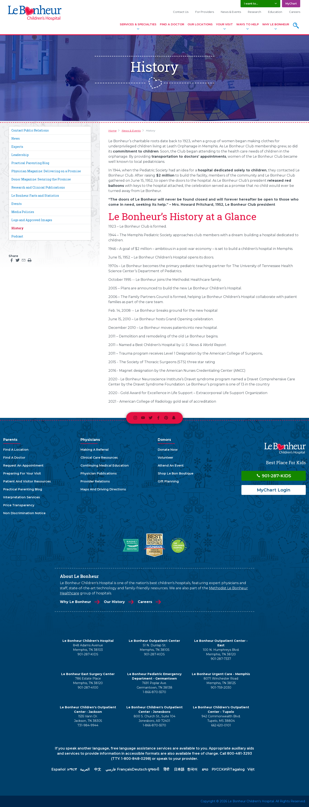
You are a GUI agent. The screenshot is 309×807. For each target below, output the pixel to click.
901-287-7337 (221, 659)
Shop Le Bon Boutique (175, 473)
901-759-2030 (221, 687)
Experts (17, 147)
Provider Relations (95, 481)
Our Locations (200, 24)
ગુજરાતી (153, 769)
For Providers (204, 12)
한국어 (192, 769)
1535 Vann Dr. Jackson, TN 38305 (88, 718)
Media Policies (22, 212)
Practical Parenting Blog (30, 163)
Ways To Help (247, 24)
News (15, 138)
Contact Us (180, 12)
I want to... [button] (251, 3)
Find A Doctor (172, 24)
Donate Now (168, 450)
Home (112, 130)
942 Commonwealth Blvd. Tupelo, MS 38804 (221, 718)
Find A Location (16, 450)
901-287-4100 (88, 687)
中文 (97, 769)
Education (275, 12)
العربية (84, 769)
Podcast (17, 236)
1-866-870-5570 (154, 692)
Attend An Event (171, 465)
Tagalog (237, 769)
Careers (294, 12)
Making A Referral (94, 450)
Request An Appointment (23, 465)
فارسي (111, 769)
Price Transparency (18, 505)
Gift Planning (168, 481)
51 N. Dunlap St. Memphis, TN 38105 (154, 647)
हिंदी (166, 769)
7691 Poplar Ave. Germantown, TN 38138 (154, 685)
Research (254, 12)
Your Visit (224, 24)
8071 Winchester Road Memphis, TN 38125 (221, 681)
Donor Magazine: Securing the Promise (41, 179)
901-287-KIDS (273, 475)
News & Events (231, 12)
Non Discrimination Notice (24, 513)
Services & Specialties (138, 24)
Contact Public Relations (30, 130)
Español (58, 769)
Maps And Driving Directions (103, 489)
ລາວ (205, 769)
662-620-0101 (221, 725)
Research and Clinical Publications (38, 187)
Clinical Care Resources (99, 457)
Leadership (20, 155)
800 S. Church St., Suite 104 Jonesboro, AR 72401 (154, 718)
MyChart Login (273, 490)
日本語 (179, 769)
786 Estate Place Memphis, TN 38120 (88, 681)
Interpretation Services (21, 497)
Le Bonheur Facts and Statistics (35, 195)
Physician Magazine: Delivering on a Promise (46, 171)
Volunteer (165, 457)
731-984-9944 (87, 725)
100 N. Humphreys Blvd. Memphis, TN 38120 (221, 652)
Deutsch (139, 769)
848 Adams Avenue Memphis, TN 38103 (88, 647)
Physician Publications (98, 473)
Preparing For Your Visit (22, 473)
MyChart (291, 3)
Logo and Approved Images (31, 220)
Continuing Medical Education (104, 465)
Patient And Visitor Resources (27, 481)
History (17, 228)
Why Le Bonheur (275, 24)
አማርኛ (72, 769)
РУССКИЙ (221, 769)
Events (16, 204)
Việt (250, 769)
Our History (114, 602)
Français (124, 769)
